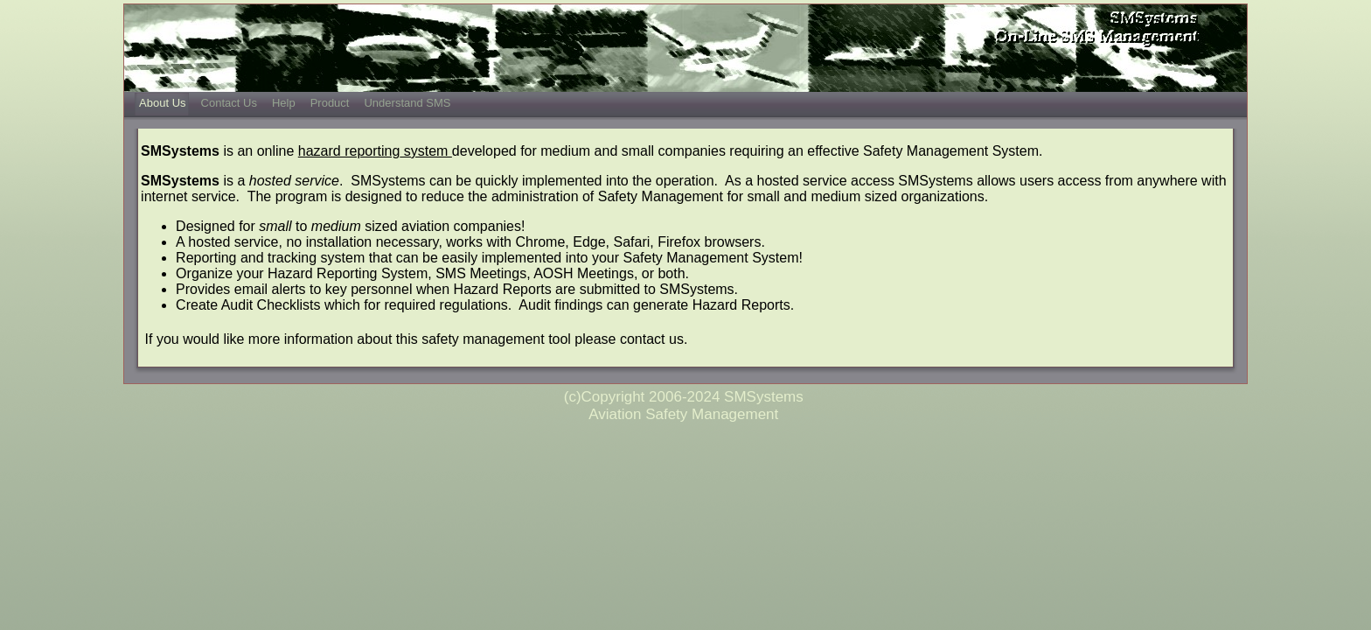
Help (284, 102)
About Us (162, 102)
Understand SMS (407, 102)
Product (330, 102)
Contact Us (229, 102)
